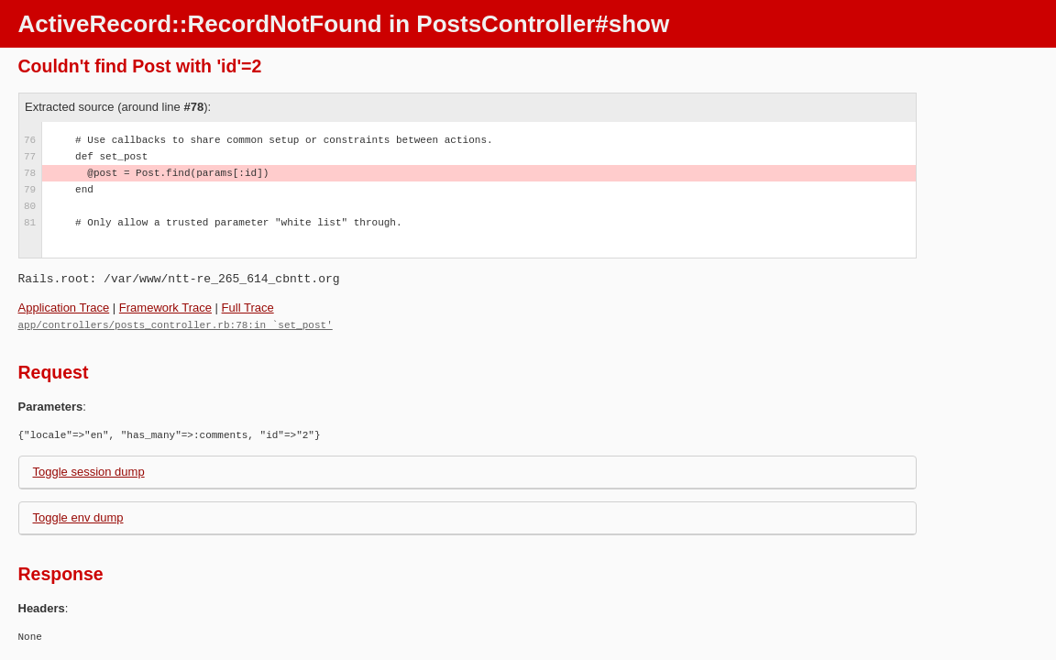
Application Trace (64, 307)
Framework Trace (165, 307)
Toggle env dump (78, 516)
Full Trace (248, 307)
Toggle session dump (89, 471)
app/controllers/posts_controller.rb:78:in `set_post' (175, 324)
